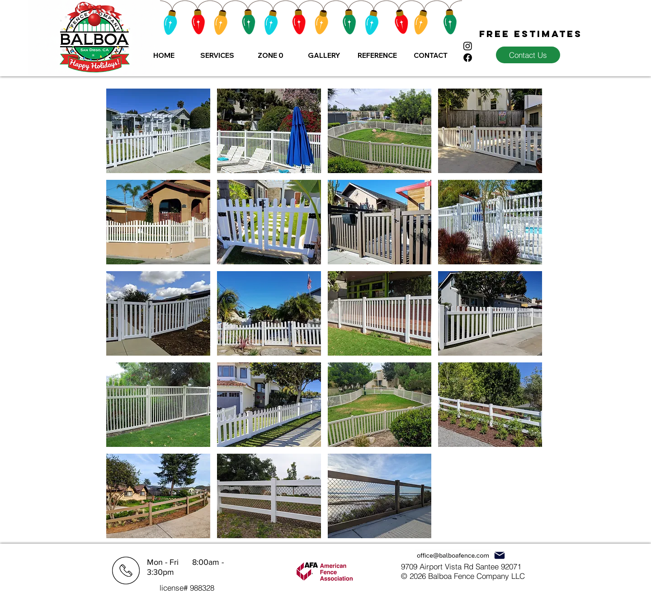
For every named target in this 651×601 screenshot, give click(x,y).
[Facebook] (467, 57)
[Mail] (499, 555)
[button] (217, 55)
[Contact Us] (528, 55)
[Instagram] (467, 46)
